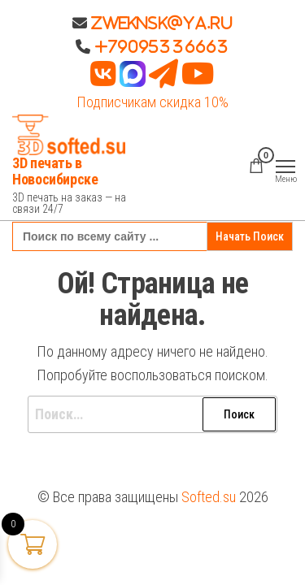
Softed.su (208, 496)
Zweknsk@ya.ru (160, 22)
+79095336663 (161, 46)
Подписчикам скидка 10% (152, 101)
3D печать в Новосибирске (55, 171)
